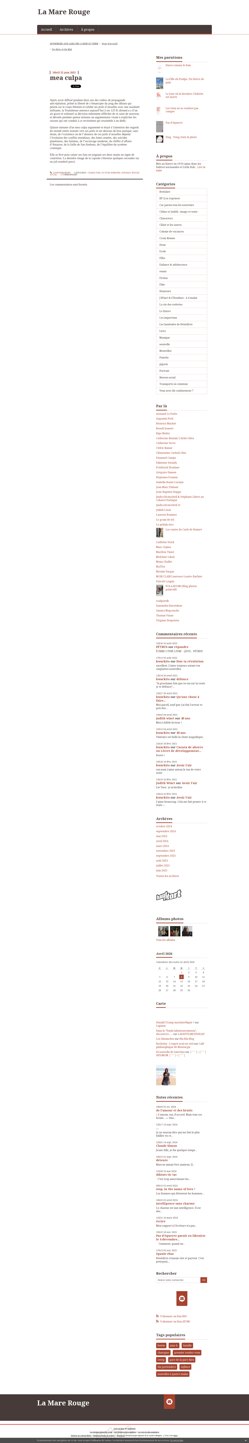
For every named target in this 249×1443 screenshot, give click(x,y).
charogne (163, 1352)
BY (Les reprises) (169, 198)
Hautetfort (132, 1428)
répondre (181, 647)
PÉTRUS (162, 647)
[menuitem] (46, 29)
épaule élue (165, 1254)
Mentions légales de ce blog (103, 1435)
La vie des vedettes (170, 304)
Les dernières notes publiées (125, 1432)
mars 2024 (162, 846)
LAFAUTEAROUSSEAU (191, 1034)
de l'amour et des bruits (174, 1110)
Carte (161, 1003)
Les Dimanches (165, 1038)
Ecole (162, 251)
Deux (162, 245)
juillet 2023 (163, 865)
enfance (185, 1367)
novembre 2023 (165, 850)
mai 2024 (161, 836)
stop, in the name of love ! (175, 1189)
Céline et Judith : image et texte (178, 211)
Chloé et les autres (170, 225)
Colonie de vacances (171, 231)
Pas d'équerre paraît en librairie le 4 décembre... (180, 1237)
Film (162, 284)
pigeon (163, 364)
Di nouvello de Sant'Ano (170, 1052)
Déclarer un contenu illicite (81, 1435)
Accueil (46, 29)
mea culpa (66, 77)
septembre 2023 (166, 855)
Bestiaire (164, 191)
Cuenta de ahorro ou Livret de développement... (179, 749)
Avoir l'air (184, 765)
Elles (162, 258)
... (157, 1128)
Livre (162, 331)
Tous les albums (165, 940)
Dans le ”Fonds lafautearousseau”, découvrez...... (176, 1032)
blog (175, 1435)
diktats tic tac (166, 1174)
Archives (66, 29)
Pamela (163, 357)
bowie (161, 1345)
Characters (94, 172)
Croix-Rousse (167, 238)
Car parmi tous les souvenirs (176, 205)
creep (161, 1359)
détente (162, 1160)
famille (187, 1345)
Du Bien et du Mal (62, 49)
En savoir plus (176, 1440)
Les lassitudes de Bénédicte (176, 324)
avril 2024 (162, 841)
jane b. (174, 1345)
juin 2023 (161, 870)
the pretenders (167, 1367)
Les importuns (168, 317)
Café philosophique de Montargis (180, 1045)
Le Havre (165, 311)
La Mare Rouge (64, 11)
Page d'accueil (110, 43)
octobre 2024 (164, 826)
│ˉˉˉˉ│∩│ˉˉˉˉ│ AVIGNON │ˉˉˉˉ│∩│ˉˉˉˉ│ (181, 1053)
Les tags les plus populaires (148, 1432)
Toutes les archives (167, 876)
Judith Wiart (165, 783)
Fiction (106, 172)
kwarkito (163, 661)
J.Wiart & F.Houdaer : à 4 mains (178, 298)
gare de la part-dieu (182, 1359)
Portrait (126, 172)
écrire (160, 1221)
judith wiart (165, 718)
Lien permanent (60, 172)
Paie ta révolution (190, 661)
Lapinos (161, 1025)
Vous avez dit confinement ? (176, 390)
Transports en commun (173, 384)
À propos (87, 29)
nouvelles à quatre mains (173, 1374)
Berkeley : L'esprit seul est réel (175, 1043)
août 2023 (162, 860)
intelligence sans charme (175, 1203)
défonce (182, 679)
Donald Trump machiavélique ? (175, 1022)
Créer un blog (119, 1428)
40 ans (185, 718)
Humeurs (115, 172)
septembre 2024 (166, 831)
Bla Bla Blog (186, 1038)
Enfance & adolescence (173, 264)
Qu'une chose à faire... (177, 698)
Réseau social (167, 377)
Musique (164, 337)
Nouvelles (165, 351)
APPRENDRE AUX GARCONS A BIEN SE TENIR (74, 43)
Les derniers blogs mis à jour (101, 1432)
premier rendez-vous (187, 1352)
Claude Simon (166, 1146)
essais (162, 271)
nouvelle (164, 344)
